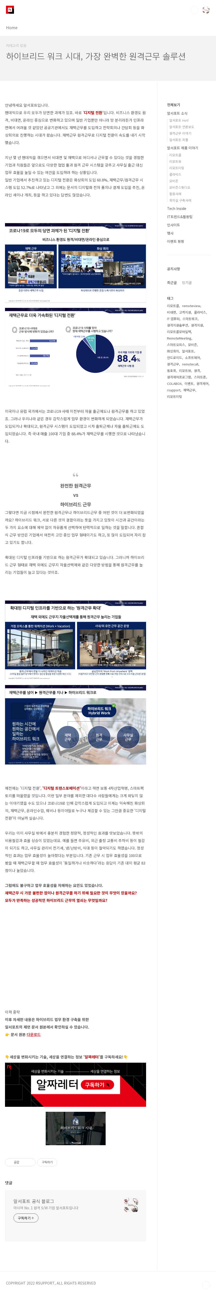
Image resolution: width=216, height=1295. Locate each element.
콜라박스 (175, 174)
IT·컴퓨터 (173, 318)
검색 (194, 10)
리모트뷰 (175, 161)
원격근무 (173, 364)
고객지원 (185, 312)
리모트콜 (175, 155)
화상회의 (173, 351)
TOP (206, 1285)
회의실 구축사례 (180, 200)
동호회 (171, 370)
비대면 (171, 312)
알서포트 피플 (178, 139)
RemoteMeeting (179, 338)
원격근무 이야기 (180, 133)
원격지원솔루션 (177, 325)
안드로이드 (174, 357)
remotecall (190, 364)
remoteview (191, 305)
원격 (197, 370)
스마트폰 (200, 377)
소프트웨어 (192, 357)
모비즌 (173, 180)
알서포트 (188, 351)
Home (11, 27)
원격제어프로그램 (179, 377)
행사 (170, 233)
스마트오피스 (176, 344)
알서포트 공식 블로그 (33, 1201)
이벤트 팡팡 (175, 241)
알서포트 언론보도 (181, 126)
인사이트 (173, 224)
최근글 (172, 282)
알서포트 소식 (177, 113)
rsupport (173, 390)
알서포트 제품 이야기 (182, 147)
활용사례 (175, 193)
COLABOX (174, 383)
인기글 (187, 282)
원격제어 (203, 383)
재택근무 (189, 390)
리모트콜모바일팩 (179, 331)
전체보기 (173, 104)
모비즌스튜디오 (179, 187)
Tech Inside (176, 208)
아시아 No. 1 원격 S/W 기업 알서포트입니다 (45, 1207)
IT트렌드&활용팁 (180, 216)
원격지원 (197, 325)
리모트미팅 (176, 168)
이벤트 (189, 383)
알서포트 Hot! (179, 120)
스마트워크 (190, 318)
